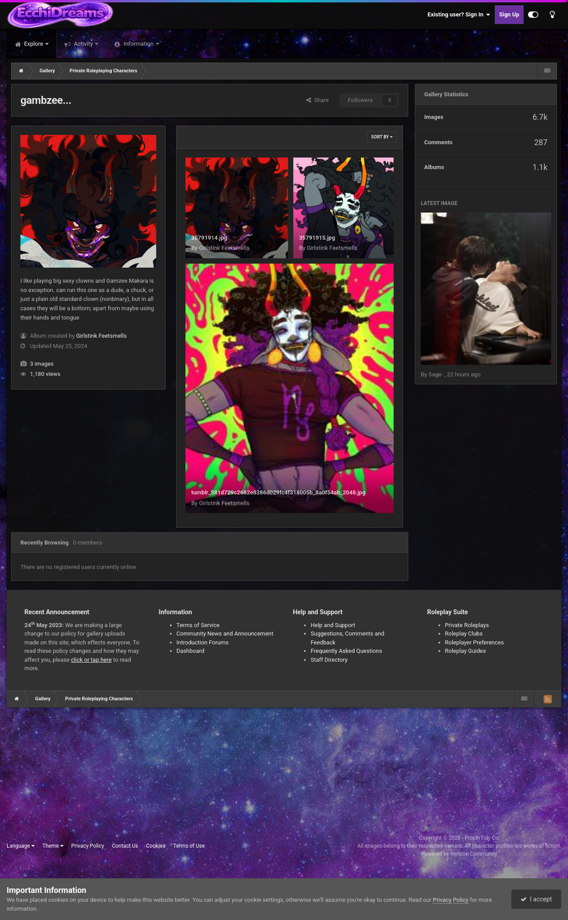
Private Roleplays (467, 625)
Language (21, 846)
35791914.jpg (209, 237)
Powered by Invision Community (459, 854)
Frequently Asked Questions (346, 651)
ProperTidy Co (481, 838)
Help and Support (333, 625)
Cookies (155, 846)
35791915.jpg (317, 237)
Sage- (436, 374)
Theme (53, 846)
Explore (33, 43)
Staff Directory (329, 659)
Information (138, 43)
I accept (536, 899)
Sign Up (509, 14)
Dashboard (191, 651)
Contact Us (125, 846)
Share (317, 100)
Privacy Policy (87, 846)
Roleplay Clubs (464, 633)
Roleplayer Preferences (474, 642)
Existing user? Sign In (459, 14)
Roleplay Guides (465, 651)
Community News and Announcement (225, 633)
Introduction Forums (203, 642)
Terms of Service (198, 625)
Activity (83, 43)
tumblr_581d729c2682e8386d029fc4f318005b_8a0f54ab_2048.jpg (278, 492)
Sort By (382, 136)
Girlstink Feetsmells (101, 335)
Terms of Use (189, 846)
